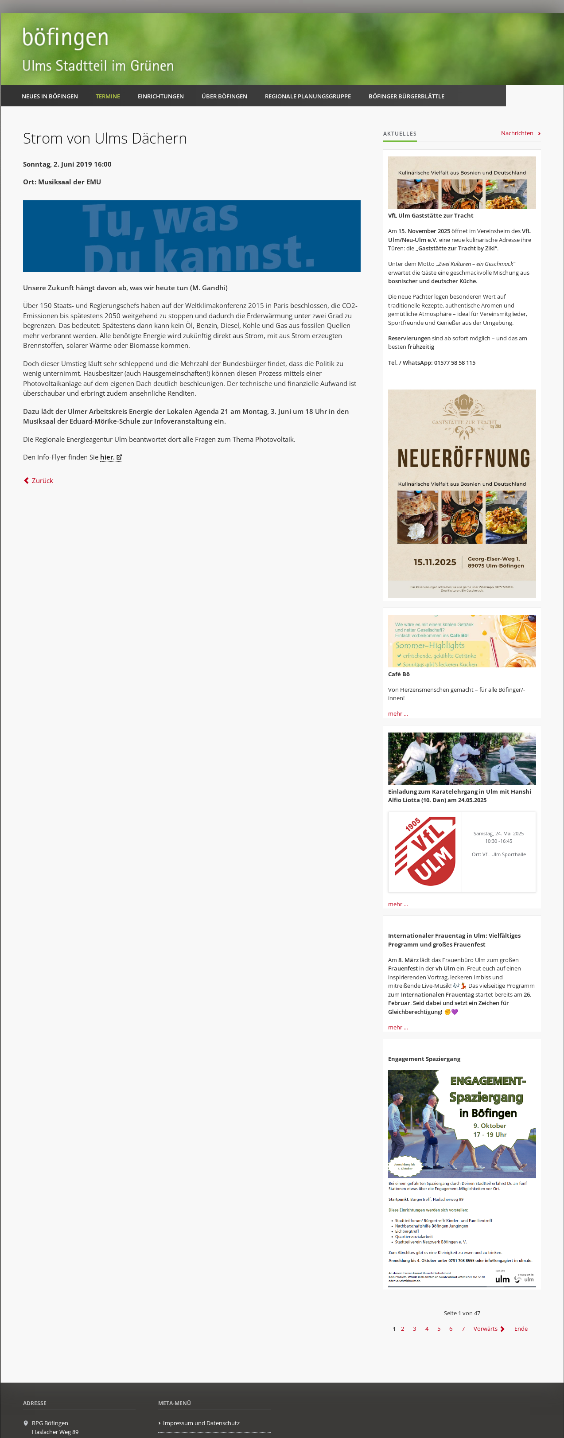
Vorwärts (486, 1329)
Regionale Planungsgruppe (308, 96)
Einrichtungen (161, 96)
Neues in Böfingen (50, 96)
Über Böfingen (224, 96)
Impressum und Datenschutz (201, 1423)
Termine (108, 96)
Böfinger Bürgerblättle (406, 96)
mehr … (398, 713)
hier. (107, 456)
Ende (521, 1329)
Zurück (42, 480)
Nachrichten (517, 133)
